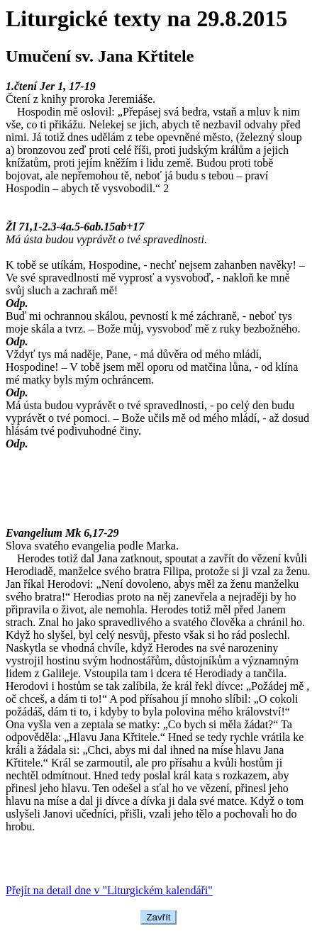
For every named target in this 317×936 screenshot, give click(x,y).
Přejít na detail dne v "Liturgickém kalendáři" (109, 890)
